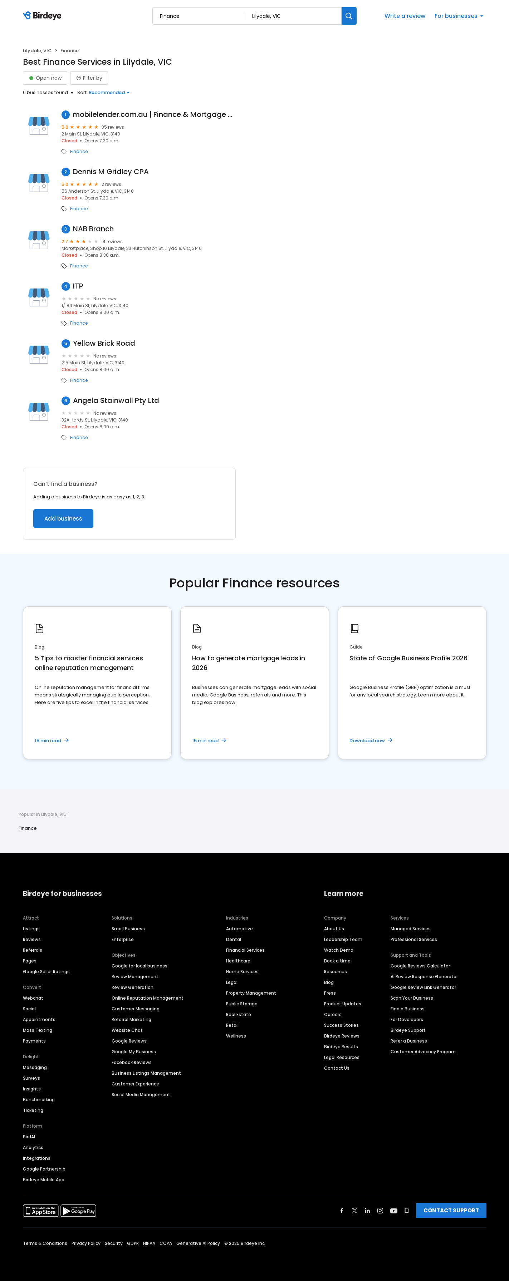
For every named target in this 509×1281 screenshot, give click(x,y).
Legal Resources (341, 1057)
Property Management (251, 993)
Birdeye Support (408, 1030)
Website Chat (127, 1030)
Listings (31, 929)
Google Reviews (129, 1041)
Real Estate (238, 1014)
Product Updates (342, 1004)
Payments (34, 1041)
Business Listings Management (146, 1073)
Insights (32, 1089)
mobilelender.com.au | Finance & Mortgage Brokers (154, 114)
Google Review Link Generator (423, 987)
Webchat (33, 998)
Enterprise (123, 939)
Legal (232, 982)
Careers (333, 1014)
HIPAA (149, 1243)
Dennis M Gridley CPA (111, 171)
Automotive (239, 929)
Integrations (36, 1158)
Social (29, 1009)
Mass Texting (37, 1030)
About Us (334, 929)
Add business (63, 518)
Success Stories (341, 1025)
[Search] (349, 16)
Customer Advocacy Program (423, 1052)
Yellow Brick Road (104, 343)
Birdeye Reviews (341, 1036)
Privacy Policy (86, 1243)
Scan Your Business (412, 998)
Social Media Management (141, 1095)
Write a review (405, 16)
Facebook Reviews (132, 1062)
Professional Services (414, 939)
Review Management (135, 977)
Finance (79, 151)
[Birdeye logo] (43, 16)
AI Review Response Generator (424, 977)
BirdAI (29, 1137)
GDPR (133, 1243)
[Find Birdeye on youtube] (393, 1210)
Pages (29, 961)
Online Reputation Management (147, 998)
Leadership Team (343, 939)
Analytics (33, 1147)
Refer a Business (409, 1041)
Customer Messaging (136, 1009)
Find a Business (408, 1009)
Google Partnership (44, 1169)
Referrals (32, 950)
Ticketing (33, 1110)
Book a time (337, 961)
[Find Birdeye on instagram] (380, 1210)
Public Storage (242, 1004)
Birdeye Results (341, 1047)
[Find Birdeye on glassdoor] (407, 1210)
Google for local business (139, 966)
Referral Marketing (131, 1019)
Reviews (32, 939)
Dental (233, 939)
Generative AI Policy (198, 1243)
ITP (78, 286)
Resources (335, 972)
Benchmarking (39, 1100)
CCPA (166, 1243)
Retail (232, 1025)
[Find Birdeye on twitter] (354, 1210)
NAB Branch (93, 229)
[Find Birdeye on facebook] (342, 1210)
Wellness (236, 1036)
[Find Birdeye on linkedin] (367, 1210)
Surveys (31, 1078)
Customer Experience (135, 1084)
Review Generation (132, 987)
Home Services (242, 972)
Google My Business (134, 1052)
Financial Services (245, 950)
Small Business (128, 929)
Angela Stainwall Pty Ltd (116, 400)
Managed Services (411, 929)
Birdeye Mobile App (43, 1180)
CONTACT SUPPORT (451, 1210)
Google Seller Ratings (46, 972)
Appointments (39, 1019)
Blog (329, 982)
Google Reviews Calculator (420, 966)
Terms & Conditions (45, 1243)
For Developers (407, 1019)
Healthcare (238, 961)
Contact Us (336, 1068)
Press (330, 993)
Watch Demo (338, 950)
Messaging (35, 1067)
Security (114, 1243)
